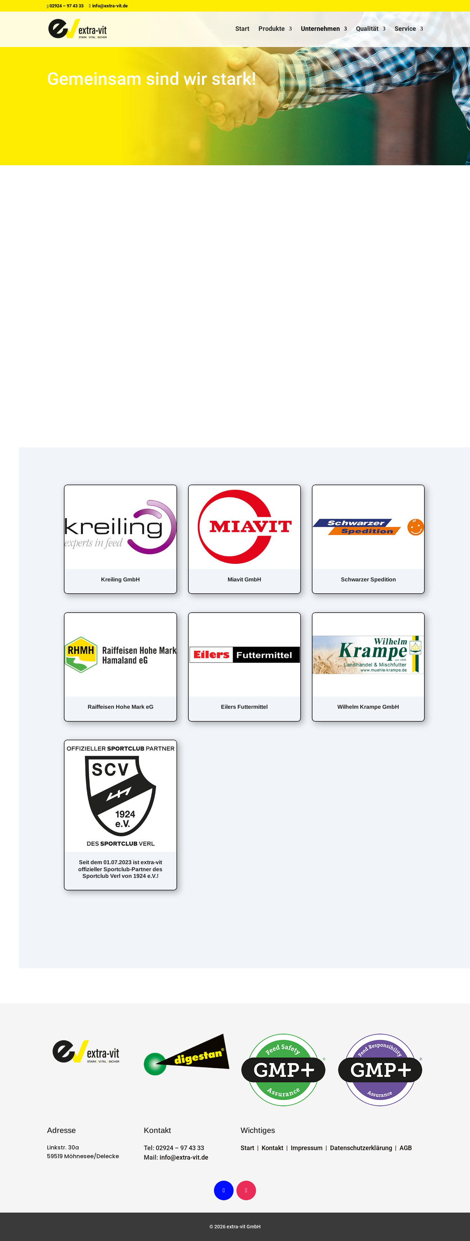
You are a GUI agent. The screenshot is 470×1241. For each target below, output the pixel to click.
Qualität (367, 29)
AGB (406, 1148)
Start (242, 29)
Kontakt (272, 1148)
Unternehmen (320, 29)
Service (405, 29)
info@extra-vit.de (184, 1157)
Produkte (271, 29)
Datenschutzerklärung (361, 1148)
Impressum (307, 1148)
